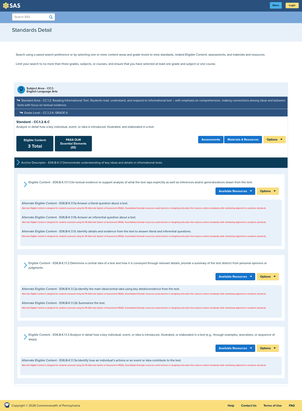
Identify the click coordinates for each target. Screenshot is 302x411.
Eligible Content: (35, 143)
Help (228, 405)
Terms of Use (272, 405)
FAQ (291, 405)
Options (272, 139)
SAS (12, 5)
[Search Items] (33, 17)
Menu (274, 5)
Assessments (210, 139)
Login (291, 5)
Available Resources (233, 191)
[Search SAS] (51, 17)
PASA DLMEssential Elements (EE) (73, 143)
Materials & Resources (243, 139)
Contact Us (247, 405)
